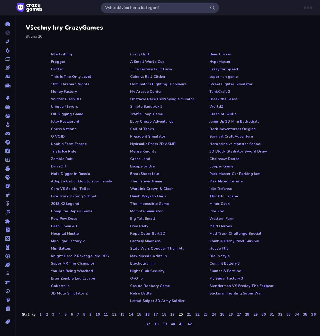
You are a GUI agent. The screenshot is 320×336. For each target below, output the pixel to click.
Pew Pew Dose (64, 218)
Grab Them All (64, 226)
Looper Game (221, 166)
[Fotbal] (7, 159)
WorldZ (216, 106)
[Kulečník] (7, 212)
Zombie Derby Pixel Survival (234, 241)
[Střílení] (7, 291)
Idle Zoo (216, 211)
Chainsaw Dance (224, 158)
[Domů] (7, 24)
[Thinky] (7, 300)
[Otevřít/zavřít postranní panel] (8, 8)
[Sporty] (7, 265)
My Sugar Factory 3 (226, 278)
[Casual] (7, 124)
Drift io (57, 69)
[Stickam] (7, 273)
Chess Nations (63, 129)
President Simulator (148, 136)
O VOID (58, 136)
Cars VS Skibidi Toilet (70, 188)
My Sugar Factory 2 (68, 241)
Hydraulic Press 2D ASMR (153, 143)
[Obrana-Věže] (7, 247)
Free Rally (139, 226)
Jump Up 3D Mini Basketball (234, 121)
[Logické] (7, 221)
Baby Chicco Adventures (151, 121)
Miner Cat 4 (219, 203)
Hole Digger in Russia (70, 173)
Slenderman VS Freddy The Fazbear (241, 285)
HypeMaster (219, 61)
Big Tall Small (142, 218)
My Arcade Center (146, 91)
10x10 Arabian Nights (70, 84)
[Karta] (7, 186)
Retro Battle (141, 293)
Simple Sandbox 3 (146, 106)
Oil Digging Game (67, 114)
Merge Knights (143, 151)
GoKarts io (60, 285)
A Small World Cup (147, 61)
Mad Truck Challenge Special (235, 233)
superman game (223, 76)
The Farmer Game (146, 181)
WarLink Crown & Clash (152, 188)
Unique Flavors (64, 106)
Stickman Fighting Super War (235, 293)
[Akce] (7, 98)
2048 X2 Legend (65, 203)
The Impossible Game (149, 203)
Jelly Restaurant (65, 121)
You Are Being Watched (72, 270)
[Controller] (7, 133)
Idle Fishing (61, 54)
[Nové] (7, 41)
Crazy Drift (139, 54)
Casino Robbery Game (150, 285)
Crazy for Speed (223, 69)
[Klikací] (7, 194)
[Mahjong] (7, 229)
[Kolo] (7, 203)
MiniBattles (61, 248)
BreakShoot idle (144, 173)
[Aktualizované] (7, 59)
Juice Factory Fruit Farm (151, 69)
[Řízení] (7, 256)
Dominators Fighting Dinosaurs (158, 84)
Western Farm (222, 218)
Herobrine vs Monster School (235, 143)
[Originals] (7, 67)
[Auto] (7, 107)
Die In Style (219, 256)
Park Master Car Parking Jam (235, 173)
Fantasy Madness (145, 241)
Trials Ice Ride (63, 151)
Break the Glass (223, 99)
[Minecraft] (7, 238)
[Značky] (7, 321)
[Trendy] (7, 50)
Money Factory (64, 91)
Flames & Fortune (225, 270)
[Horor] (7, 168)
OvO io (136, 278)
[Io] (7, 177)
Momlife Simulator (146, 211)
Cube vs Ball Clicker (148, 76)
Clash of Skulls (222, 114)
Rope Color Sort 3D (147, 233)
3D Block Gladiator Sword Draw (238, 151)
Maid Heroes (220, 226)
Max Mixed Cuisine (226, 181)
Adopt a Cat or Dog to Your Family (81, 181)
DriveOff (58, 166)
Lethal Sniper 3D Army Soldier (157, 300)
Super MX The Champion (73, 263)
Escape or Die (142, 166)
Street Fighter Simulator (231, 84)
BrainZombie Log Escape (73, 278)
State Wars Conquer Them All (157, 248)
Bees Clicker (220, 54)
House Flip (219, 248)
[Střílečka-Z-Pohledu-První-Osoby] (7, 282)
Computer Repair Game (72, 211)
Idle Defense (220, 188)
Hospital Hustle (65, 233)
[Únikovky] (7, 308)
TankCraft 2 (219, 91)
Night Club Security (147, 270)
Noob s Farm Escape (69, 143)
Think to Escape (223, 196)
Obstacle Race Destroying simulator (162, 99)
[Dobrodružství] (7, 142)
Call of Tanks (142, 129)
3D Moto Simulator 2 (69, 293)
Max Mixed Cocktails (148, 256)
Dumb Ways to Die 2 (148, 196)
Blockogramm (142, 263)
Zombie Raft (62, 158)
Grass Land (140, 158)
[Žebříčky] (7, 85)
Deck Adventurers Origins (232, 129)
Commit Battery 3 (224, 263)
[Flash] (7, 151)
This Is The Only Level (71, 76)
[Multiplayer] (7, 76)
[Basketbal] (7, 116)
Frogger (58, 61)
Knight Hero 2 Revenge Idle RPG (80, 256)
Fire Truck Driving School (73, 196)
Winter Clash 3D (66, 99)
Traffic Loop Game (146, 114)
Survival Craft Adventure (231, 136)
